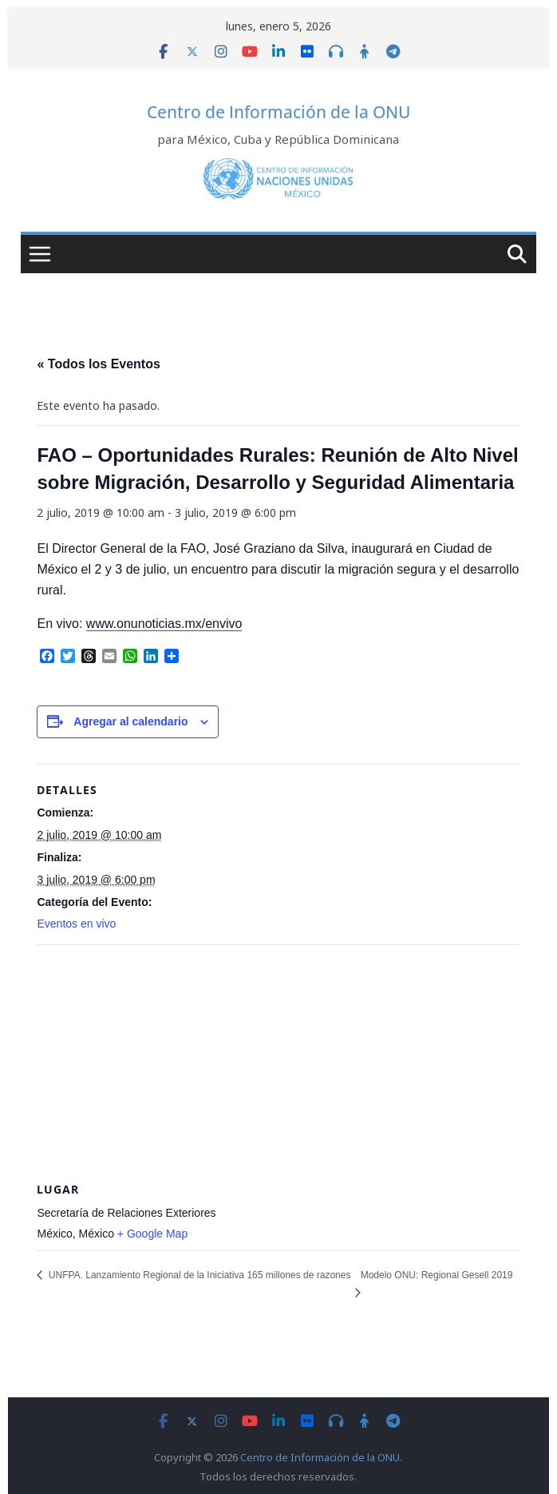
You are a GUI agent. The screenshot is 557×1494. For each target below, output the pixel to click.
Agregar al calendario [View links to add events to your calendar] (130, 721)
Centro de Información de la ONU (278, 112)
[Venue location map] (278, 1060)
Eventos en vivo (76, 923)
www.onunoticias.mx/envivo (164, 623)
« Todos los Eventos (98, 364)
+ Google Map (152, 1233)
